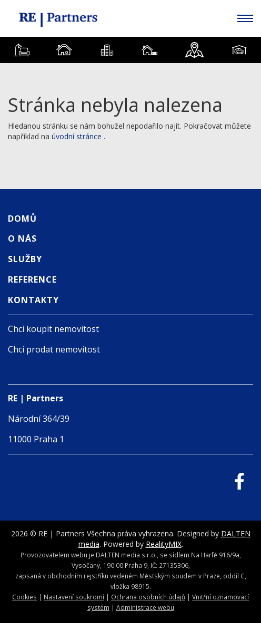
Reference (32, 279)
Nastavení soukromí (74, 597)
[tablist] (130, 50)
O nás (22, 238)
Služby (25, 259)
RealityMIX (164, 544)
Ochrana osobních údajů (148, 597)
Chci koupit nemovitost (53, 329)
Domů (22, 218)
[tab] (21, 50)
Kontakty (33, 300)
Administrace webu (145, 607)
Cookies (24, 597)
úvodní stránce (77, 136)
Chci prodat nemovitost (54, 349)
